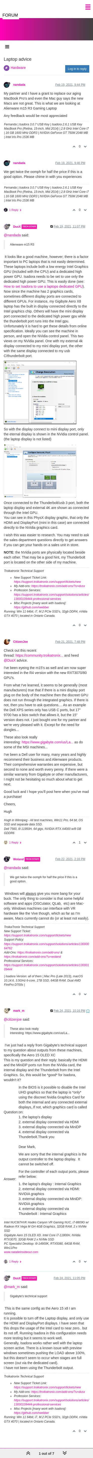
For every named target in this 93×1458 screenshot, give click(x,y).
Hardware (18, 63)
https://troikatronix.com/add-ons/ (38, 947)
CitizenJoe (20, 637)
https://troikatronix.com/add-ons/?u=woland (32, 951)
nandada (19, 80)
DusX (17, 222)
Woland (18, 854)
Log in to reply (77, 64)
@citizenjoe (13, 1014)
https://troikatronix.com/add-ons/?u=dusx (58, 581)
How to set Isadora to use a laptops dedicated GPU (43, 281)
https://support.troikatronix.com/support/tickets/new (47, 577)
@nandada (12, 230)
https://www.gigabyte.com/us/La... (47, 737)
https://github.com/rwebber (31, 602)
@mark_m (12, 1282)
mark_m (19, 1006)
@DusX (10, 655)
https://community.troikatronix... (39, 650)
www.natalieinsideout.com (21, 1247)
